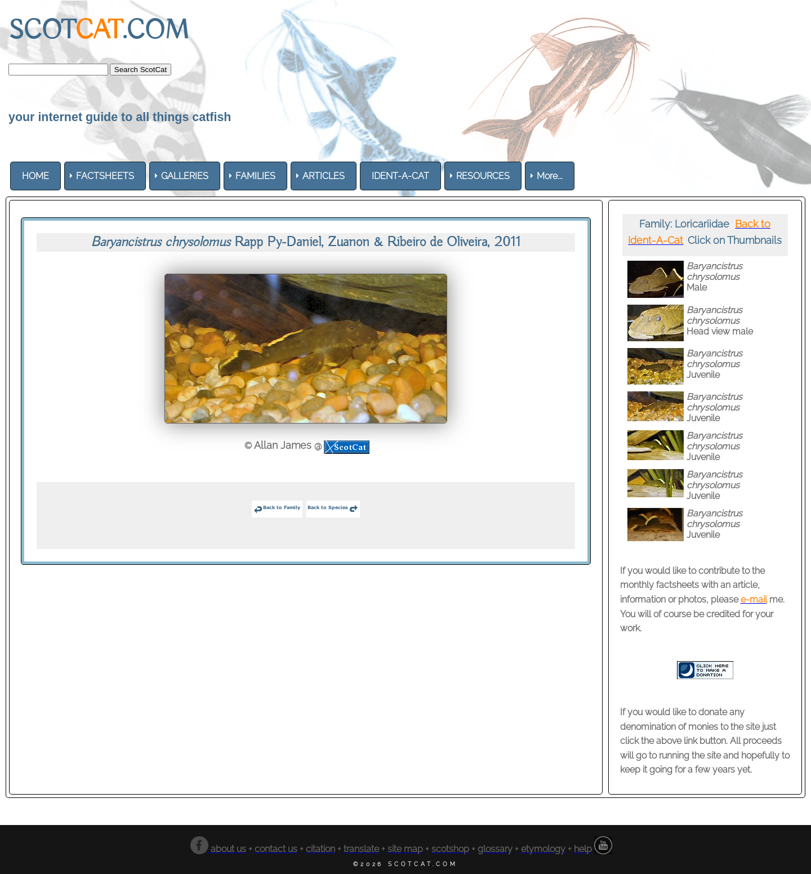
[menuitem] (35, 176)
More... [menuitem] (550, 176)
